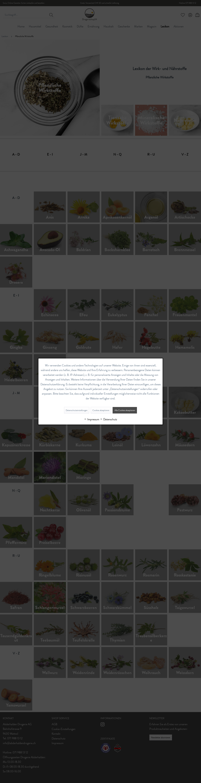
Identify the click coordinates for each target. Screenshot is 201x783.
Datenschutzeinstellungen (76, 410)
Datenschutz (108, 419)
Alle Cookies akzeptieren (124, 410)
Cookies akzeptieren (100, 410)
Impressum (91, 419)
